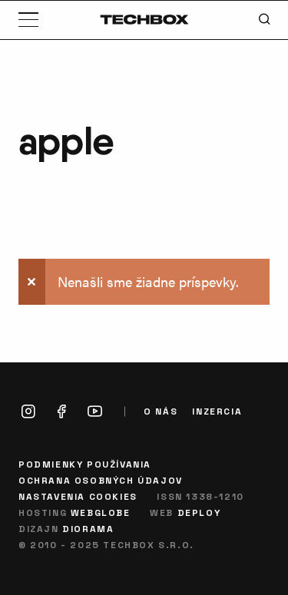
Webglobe (101, 512)
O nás (160, 411)
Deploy (199, 512)
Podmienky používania (84, 464)
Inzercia (217, 411)
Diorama (88, 528)
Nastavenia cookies (77, 496)
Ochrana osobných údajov (100, 480)
